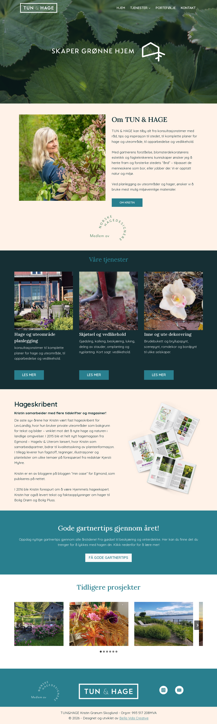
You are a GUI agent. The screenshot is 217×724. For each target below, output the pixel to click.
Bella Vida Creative (134, 718)
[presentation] (35, 624)
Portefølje (166, 8)
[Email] (179, 690)
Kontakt (188, 8)
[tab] (101, 652)
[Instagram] (163, 690)
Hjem (121, 8)
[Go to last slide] (19, 625)
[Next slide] (197, 625)
